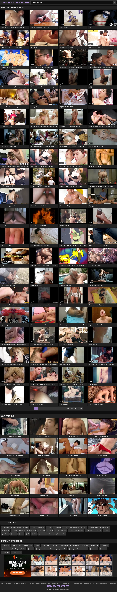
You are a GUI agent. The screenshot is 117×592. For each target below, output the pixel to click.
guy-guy (56, 545)
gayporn (6, 545)
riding (23, 549)
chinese (6, 527)
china (27, 527)
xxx (58, 530)
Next (80, 408)
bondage (7, 530)
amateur (90, 530)
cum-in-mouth (83, 549)
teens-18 (7, 552)
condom (43, 534)
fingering (54, 549)
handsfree (32, 530)
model (51, 530)
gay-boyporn (17, 545)
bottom (42, 530)
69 (68, 408)
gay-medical (67, 545)
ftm (66, 527)
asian (34, 527)
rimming (86, 545)
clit (28, 534)
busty (52, 534)
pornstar (46, 545)
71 (75, 408)
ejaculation (61, 534)
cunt (21, 534)
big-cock (94, 549)
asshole (6, 549)
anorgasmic (75, 527)
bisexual (105, 545)
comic (14, 534)
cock (15, 530)
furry (84, 527)
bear (50, 527)
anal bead (80, 530)
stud (37, 545)
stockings (29, 545)
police (23, 530)
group (31, 549)
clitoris (6, 534)
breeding (64, 549)
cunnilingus (105, 527)
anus (107, 530)
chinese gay (17, 527)
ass (72, 530)
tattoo (103, 549)
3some (42, 527)
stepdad (95, 545)
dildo (35, 534)
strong (99, 530)
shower (77, 545)
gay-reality (17, 552)
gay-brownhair (42, 549)
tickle (65, 530)
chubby (58, 527)
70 (72, 408)
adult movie (94, 527)
